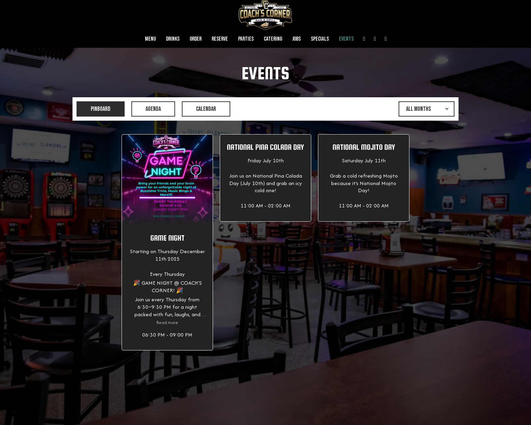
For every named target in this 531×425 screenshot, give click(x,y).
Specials (320, 39)
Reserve (220, 39)
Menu (150, 39)
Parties (246, 39)
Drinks (172, 39)
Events (346, 39)
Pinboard (93, 109)
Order (195, 39)
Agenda (146, 109)
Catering (273, 39)
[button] (167, 242)
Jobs (296, 39)
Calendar (199, 109)
